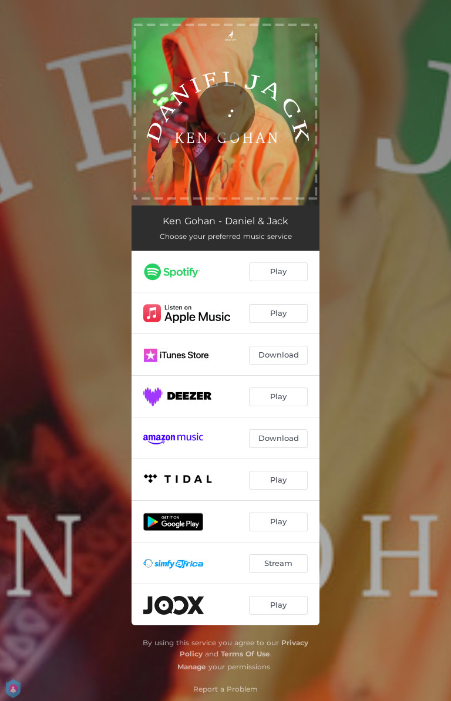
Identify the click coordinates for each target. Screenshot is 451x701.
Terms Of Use (245, 653)
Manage (191, 666)
